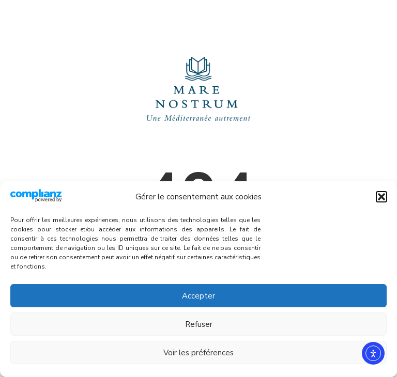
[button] (381, 197)
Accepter (198, 296)
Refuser (198, 324)
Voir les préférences (198, 353)
